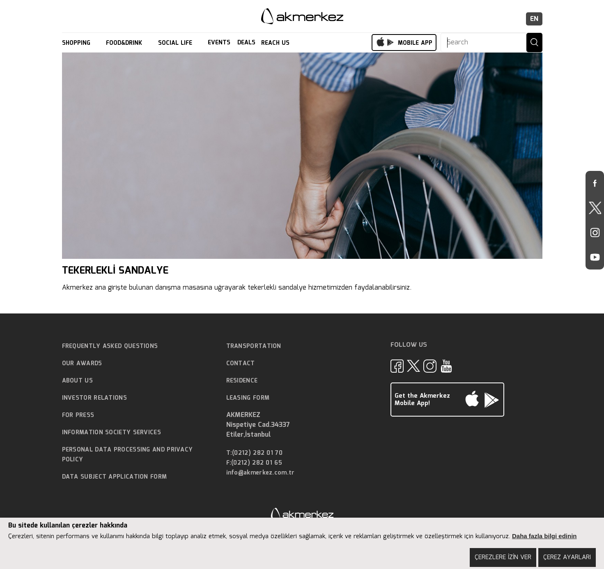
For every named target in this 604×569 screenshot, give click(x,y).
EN (534, 19)
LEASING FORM (248, 398)
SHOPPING (77, 43)
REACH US (276, 43)
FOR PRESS (78, 415)
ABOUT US (77, 380)
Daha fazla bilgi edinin (544, 535)
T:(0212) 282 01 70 (254, 453)
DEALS (246, 43)
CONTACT (240, 363)
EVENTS (219, 43)
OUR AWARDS (82, 363)
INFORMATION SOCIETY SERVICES (111, 432)
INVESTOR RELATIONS (94, 398)
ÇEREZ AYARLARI (567, 557)
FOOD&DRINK (125, 43)
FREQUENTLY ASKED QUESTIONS (110, 346)
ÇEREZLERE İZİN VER (503, 557)
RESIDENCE (242, 380)
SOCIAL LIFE (176, 43)
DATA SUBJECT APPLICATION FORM (114, 476)
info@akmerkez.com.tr (260, 473)
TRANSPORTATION (253, 346)
